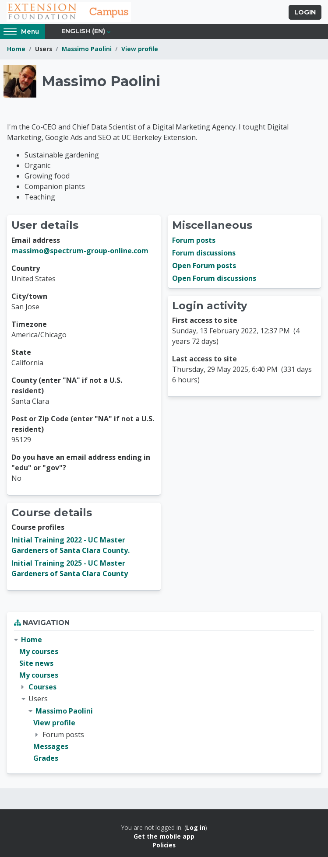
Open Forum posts (204, 265)
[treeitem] (164, 699)
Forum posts (193, 240)
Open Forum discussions (214, 278)
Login (305, 12)
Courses (42, 687)
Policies (164, 845)
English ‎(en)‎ (83, 31)
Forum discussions (204, 253)
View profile (139, 49)
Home (16, 49)
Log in (195, 827)
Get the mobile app (164, 836)
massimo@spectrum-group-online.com (79, 250)
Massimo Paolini (87, 49)
